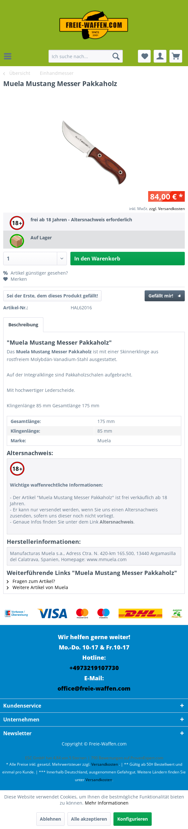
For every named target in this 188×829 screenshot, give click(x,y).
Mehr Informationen (107, 803)
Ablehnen (50, 819)
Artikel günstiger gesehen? (35, 273)
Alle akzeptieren (89, 819)
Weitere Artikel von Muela (37, 587)
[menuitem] (9, 56)
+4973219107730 (94, 668)
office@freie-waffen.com (94, 688)
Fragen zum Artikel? (31, 581)
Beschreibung (23, 325)
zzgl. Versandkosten (167, 208)
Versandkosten (104, 764)
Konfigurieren (132, 819)
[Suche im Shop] (86, 56)
